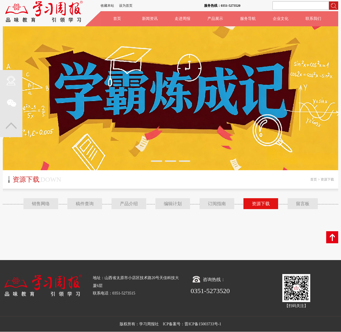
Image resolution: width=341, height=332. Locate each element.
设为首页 (125, 6)
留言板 (302, 203)
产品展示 (215, 19)
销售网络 (41, 203)
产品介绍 (129, 203)
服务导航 (248, 19)
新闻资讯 (150, 19)
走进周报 (182, 19)
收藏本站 (107, 6)
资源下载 (261, 203)
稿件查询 (85, 203)
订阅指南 (217, 203)
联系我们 (313, 19)
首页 (117, 19)
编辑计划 (173, 203)
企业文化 (280, 19)
